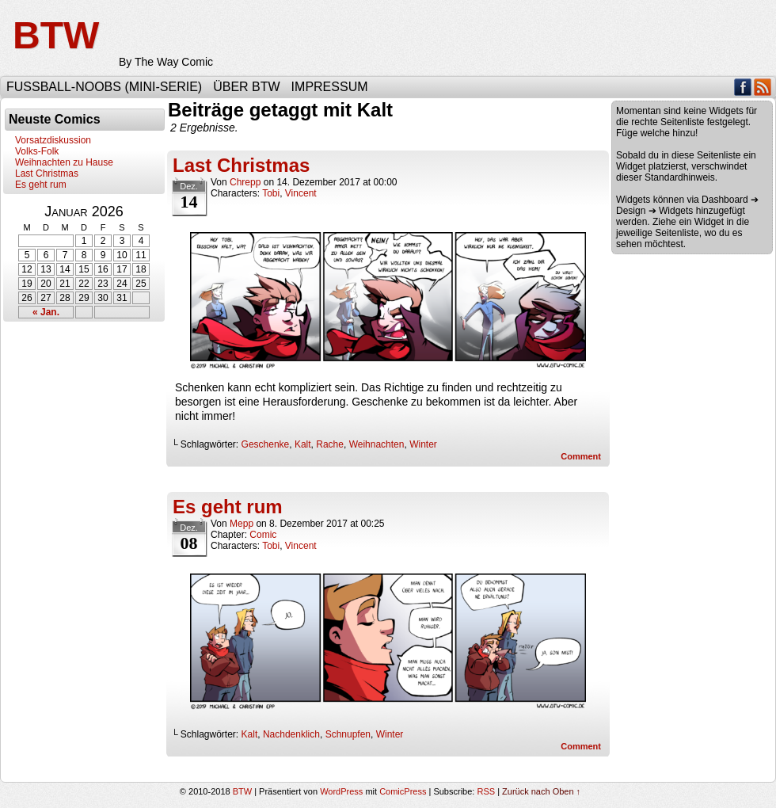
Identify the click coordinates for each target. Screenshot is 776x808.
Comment (580, 456)
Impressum (329, 86)
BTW (56, 35)
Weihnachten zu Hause (64, 162)
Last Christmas (46, 173)
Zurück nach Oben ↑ (541, 791)
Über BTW (246, 86)
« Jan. (45, 312)
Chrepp (245, 182)
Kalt (303, 444)
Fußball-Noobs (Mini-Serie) (104, 86)
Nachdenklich (291, 734)
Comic (262, 534)
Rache (330, 444)
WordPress (341, 791)
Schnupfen (348, 734)
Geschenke (266, 444)
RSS (763, 87)
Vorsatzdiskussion (53, 140)
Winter (423, 444)
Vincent (301, 193)
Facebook (743, 87)
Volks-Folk (37, 151)
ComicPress (402, 791)
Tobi (271, 193)
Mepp (241, 523)
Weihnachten (377, 444)
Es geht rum (41, 184)
